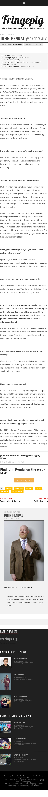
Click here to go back (24, 480)
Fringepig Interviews (13, 652)
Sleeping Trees (20, 696)
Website (32, 67)
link (10, 193)
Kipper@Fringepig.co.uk (17, 780)
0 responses (19, 729)
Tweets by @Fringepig (8, 643)
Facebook (24, 67)
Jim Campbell (20, 674)
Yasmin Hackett (21, 755)
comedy (9, 489)
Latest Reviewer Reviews (15, 716)
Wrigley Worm (17, 45)
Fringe (38, 489)
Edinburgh (19, 489)
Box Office (14, 67)
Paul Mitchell (20, 722)
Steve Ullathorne (24, 58)
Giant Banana (35, 785)
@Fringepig (38, 780)
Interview (4, 491)
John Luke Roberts (10, 501)
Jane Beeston (20, 739)
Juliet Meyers (41, 501)
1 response (19, 761)
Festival (29, 489)
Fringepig (27, 782)
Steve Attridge (20, 658)
